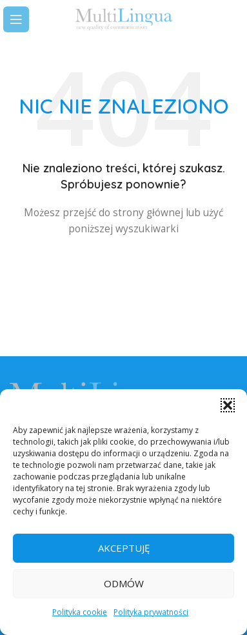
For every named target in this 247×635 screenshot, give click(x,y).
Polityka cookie (79, 612)
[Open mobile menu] (16, 19)
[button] (227, 405)
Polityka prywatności (151, 612)
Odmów (124, 583)
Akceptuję (124, 547)
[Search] (231, 19)
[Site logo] (123, 18)
